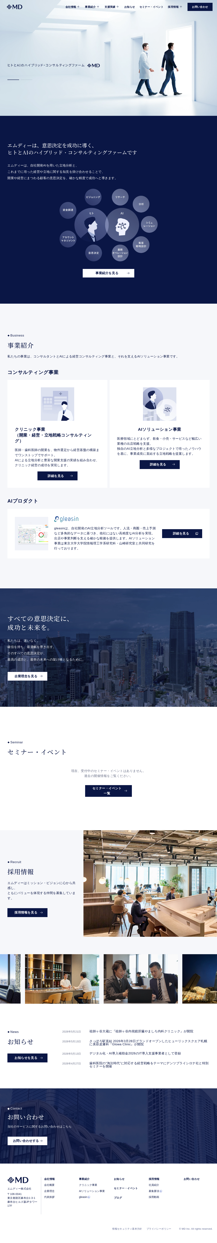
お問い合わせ (192, 1178)
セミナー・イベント (151, 6)
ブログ (118, 1197)
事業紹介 (84, 1178)
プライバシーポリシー (159, 1228)
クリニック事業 (88, 1184)
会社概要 (49, 1184)
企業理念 (49, 1191)
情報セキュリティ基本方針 (127, 1228)
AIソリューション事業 (92, 1191)
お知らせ (129, 6)
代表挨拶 (49, 1196)
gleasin (83, 1196)
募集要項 (154, 1191)
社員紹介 (154, 1184)
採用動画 (154, 1196)
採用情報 (154, 1178)
